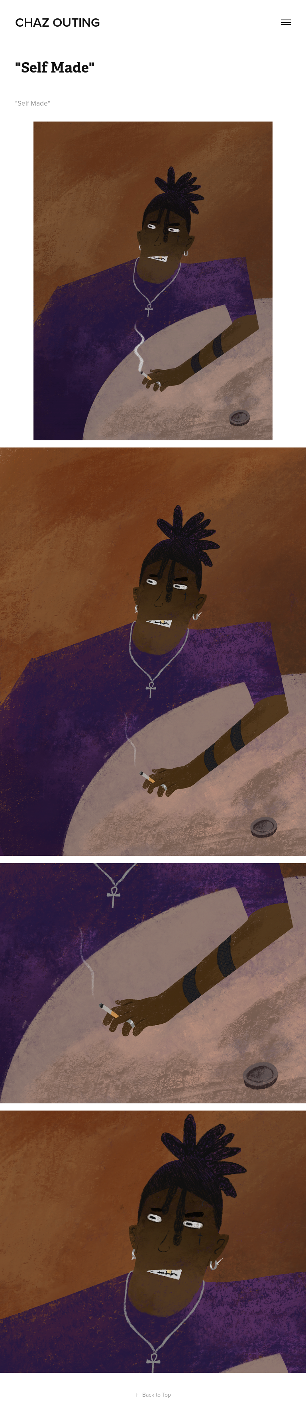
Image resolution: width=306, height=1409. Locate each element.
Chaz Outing (57, 22)
